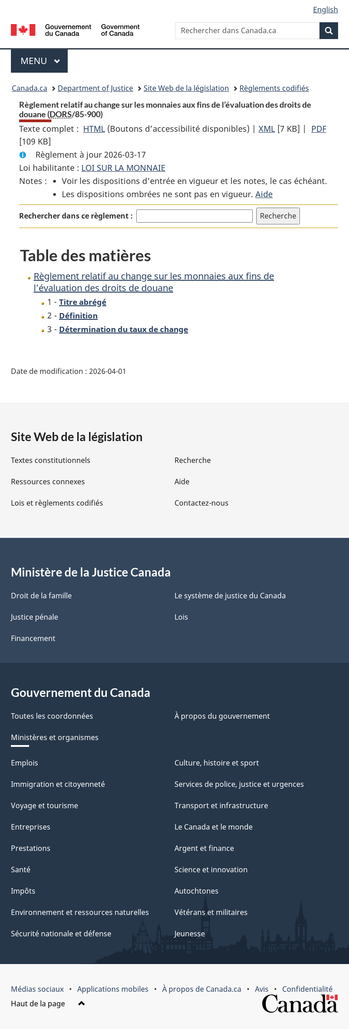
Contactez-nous (201, 503)
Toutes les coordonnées (52, 716)
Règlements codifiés (274, 88)
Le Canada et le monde (213, 827)
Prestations (30, 848)
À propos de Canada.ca (201, 989)
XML (267, 128)
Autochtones (196, 891)
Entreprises (30, 827)
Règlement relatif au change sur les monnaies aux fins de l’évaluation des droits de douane (154, 282)
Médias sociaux (37, 989)
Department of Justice (95, 88)
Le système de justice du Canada (230, 596)
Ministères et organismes (55, 737)
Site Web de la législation (186, 88)
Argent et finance (204, 848)
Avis (262, 989)
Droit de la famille (41, 596)
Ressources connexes (48, 482)
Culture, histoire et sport (216, 763)
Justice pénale (34, 617)
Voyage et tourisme (44, 805)
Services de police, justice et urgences (239, 784)
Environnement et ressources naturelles (80, 912)
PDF (318, 128)
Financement (33, 638)
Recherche (192, 460)
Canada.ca (29, 88)
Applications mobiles (113, 989)
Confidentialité (307, 989)
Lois (181, 617)
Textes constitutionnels (50, 460)
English (325, 10)
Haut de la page (48, 1004)
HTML (94, 128)
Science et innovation (211, 870)
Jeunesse (189, 934)
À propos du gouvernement (222, 716)
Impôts (23, 891)
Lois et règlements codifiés (57, 503)
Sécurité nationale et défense (61, 934)
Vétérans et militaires (211, 912)
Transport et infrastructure (221, 805)
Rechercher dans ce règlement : (76, 216)
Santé (20, 870)
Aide (264, 194)
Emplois (24, 763)
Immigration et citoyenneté (58, 784)
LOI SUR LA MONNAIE (123, 167)
